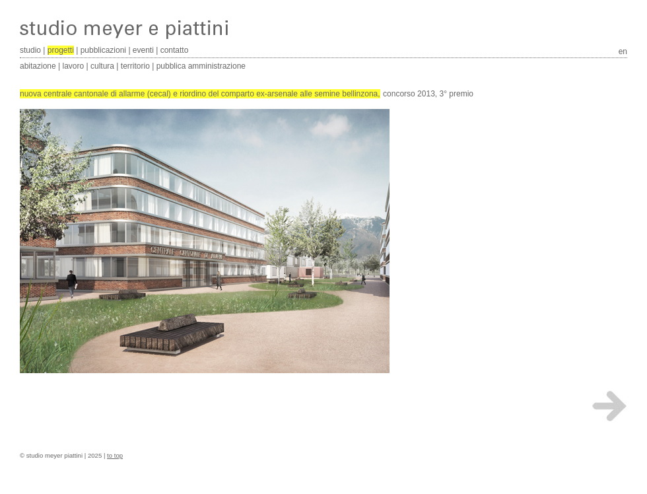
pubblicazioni (103, 50)
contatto (174, 50)
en (623, 51)
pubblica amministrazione (201, 66)
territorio (135, 66)
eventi (143, 50)
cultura (102, 66)
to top (115, 455)
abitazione (38, 66)
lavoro (74, 66)
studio (30, 50)
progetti (61, 50)
